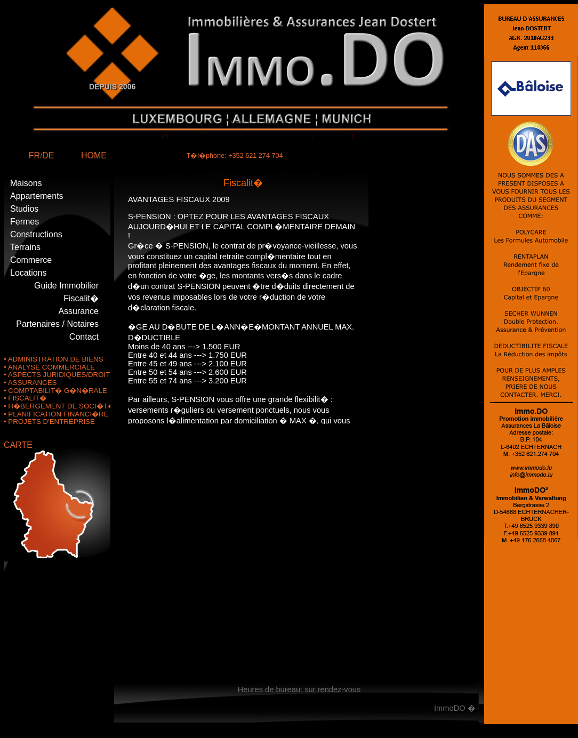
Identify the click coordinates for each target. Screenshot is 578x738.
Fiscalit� (81, 298)
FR (34, 155)
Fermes (24, 221)
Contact (84, 336)
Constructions (36, 234)
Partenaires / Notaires (57, 323)
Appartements (36, 195)
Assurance (78, 311)
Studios (24, 208)
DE (48, 155)
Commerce (31, 259)
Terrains (25, 247)
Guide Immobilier (66, 285)
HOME (94, 155)
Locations (28, 272)
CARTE (18, 445)
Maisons (26, 183)
